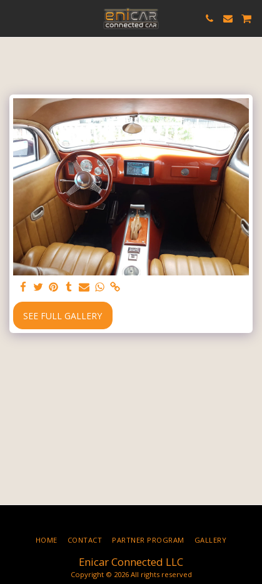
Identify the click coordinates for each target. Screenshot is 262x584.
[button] (13, 18)
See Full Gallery (62, 316)
